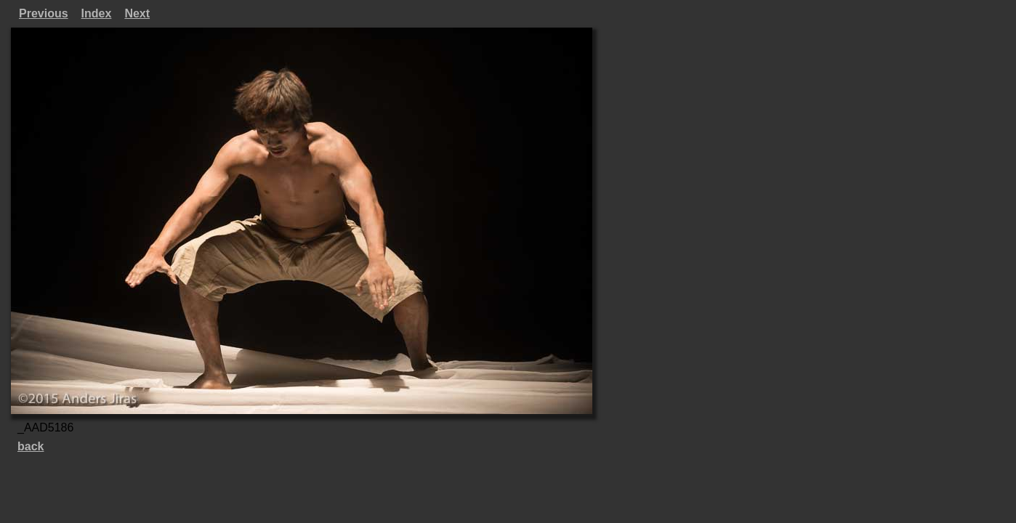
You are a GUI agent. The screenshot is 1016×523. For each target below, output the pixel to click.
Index (96, 13)
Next (137, 13)
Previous (43, 13)
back (30, 446)
